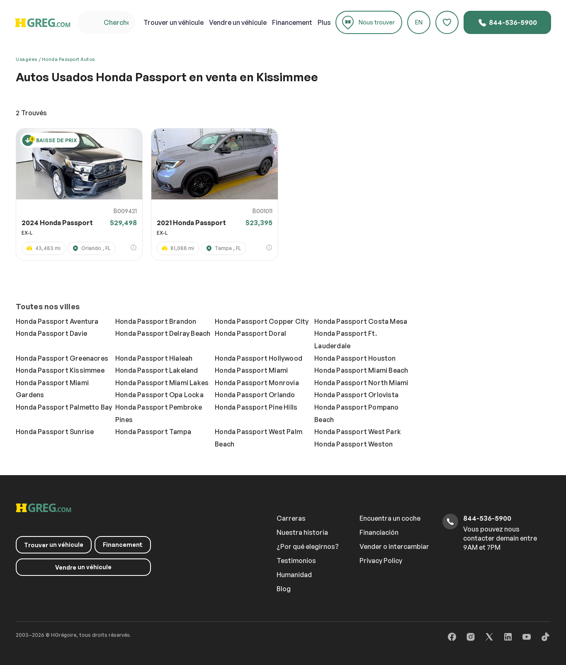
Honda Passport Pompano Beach (356, 413)
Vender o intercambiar (394, 546)
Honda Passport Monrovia (257, 383)
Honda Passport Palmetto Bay (64, 407)
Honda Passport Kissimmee (60, 370)
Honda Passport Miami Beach (361, 370)
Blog (284, 589)
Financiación (379, 532)
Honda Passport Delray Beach (162, 333)
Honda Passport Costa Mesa (360, 321)
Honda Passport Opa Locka (159, 395)
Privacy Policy (381, 560)
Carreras (291, 518)
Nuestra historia (302, 532)
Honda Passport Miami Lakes (162, 383)
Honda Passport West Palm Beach (258, 437)
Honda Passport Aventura (57, 321)
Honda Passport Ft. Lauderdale (345, 339)
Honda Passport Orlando (255, 395)
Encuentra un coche (390, 518)
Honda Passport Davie (51, 333)
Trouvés (31, 112)
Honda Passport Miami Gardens (52, 389)
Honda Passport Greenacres (62, 358)
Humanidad (294, 574)
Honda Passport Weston (353, 444)
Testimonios (296, 560)
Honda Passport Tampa (153, 431)
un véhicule (173, 22)
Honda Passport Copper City (262, 321)
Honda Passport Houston (355, 358)
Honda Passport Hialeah (153, 358)
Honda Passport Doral (250, 333)
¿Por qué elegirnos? (308, 546)
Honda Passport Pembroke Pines (158, 413)
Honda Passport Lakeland (156, 370)
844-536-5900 (507, 23)
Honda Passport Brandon (155, 321)
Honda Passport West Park (357, 431)
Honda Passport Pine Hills (256, 407)
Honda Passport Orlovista (356, 395)
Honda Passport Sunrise (55, 431)
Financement (292, 22)
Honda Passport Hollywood (258, 358)
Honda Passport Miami (251, 370)
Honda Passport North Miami (361, 383)
